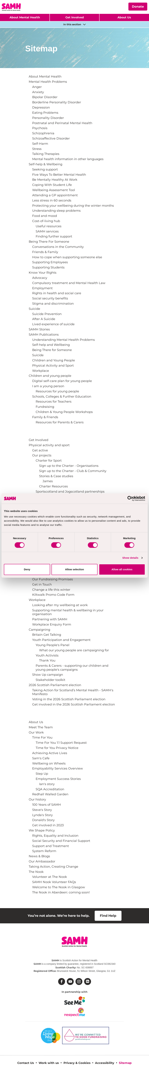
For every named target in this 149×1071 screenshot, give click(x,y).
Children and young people (50, 375)
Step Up (42, 773)
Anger (37, 87)
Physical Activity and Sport (53, 365)
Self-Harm (40, 143)
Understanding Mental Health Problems (63, 339)
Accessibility (104, 1063)
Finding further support (54, 236)
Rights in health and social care (56, 293)
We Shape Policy (42, 830)
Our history (37, 799)
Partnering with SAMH (49, 619)
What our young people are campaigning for (74, 650)
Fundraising (45, 406)
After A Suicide (43, 319)
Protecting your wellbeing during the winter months (73, 205)
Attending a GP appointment (55, 195)
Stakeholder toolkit (50, 680)
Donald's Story (43, 820)
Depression (41, 107)
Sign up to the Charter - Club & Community (72, 471)
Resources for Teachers (53, 401)
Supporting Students (48, 267)
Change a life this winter (51, 589)
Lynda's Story (42, 815)
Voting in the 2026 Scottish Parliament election (68, 699)
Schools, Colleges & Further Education (61, 396)
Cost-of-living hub (46, 221)
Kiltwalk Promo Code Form (53, 594)
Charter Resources (53, 486)
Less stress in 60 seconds (51, 200)
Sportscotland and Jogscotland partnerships (70, 491)
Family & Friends (45, 417)
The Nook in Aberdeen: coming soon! (61, 892)
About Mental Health (25, 17)
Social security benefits (50, 298)
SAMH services (47, 231)
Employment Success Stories (58, 779)
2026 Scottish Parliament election (55, 685)
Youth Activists (47, 655)
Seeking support (45, 169)
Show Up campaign (47, 674)
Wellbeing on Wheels (49, 763)
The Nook (36, 872)
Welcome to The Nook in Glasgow (58, 887)
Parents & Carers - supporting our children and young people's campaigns (72, 667)
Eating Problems (45, 112)
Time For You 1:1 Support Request (61, 742)
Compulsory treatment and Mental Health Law (68, 283)
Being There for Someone (52, 350)
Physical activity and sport (49, 445)
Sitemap (125, 1063)
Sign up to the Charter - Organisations (68, 465)
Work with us (49, 1063)
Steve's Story (42, 810)
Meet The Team (41, 727)
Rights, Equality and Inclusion (55, 835)
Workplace (40, 370)
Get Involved (74, 17)
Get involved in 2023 (48, 825)
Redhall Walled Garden (50, 794)
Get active (40, 450)
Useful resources (48, 226)
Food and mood (44, 216)
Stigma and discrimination (53, 303)
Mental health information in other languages (67, 159)
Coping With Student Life (52, 185)
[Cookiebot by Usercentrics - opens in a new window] (130, 498)
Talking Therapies (45, 154)
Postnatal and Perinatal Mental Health (62, 123)
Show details (130, 557)
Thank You (47, 660)
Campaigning (39, 629)
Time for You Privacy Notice (57, 748)
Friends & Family (45, 252)
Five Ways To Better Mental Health (59, 174)
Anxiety (38, 92)
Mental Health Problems (48, 81)
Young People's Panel (52, 645)
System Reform (44, 851)
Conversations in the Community (58, 247)
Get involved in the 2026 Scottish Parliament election (73, 704)
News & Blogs (39, 856)
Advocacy (39, 278)
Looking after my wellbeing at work (60, 605)
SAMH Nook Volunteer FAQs (54, 882)
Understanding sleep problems (56, 210)
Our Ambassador (42, 861)
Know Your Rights (42, 272)
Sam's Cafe (40, 758)
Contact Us (25, 1063)
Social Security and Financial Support (61, 841)
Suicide (34, 308)
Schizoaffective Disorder (51, 138)
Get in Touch (42, 584)
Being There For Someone (49, 241)
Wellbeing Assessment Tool (53, 190)
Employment (42, 288)
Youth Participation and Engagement (61, 640)
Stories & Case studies (56, 476)
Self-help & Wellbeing (45, 164)
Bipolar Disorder (44, 97)
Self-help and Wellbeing (51, 344)
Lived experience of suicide (53, 324)
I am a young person (48, 386)
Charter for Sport (49, 460)
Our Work (36, 732)
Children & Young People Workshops (64, 412)
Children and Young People (53, 360)
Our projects (41, 455)
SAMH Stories (39, 329)
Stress (37, 149)
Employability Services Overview (57, 768)
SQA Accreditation (50, 789)
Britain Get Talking (46, 634)
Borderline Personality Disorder (56, 102)
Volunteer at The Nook (49, 877)
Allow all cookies (121, 569)
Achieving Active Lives (49, 753)
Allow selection (74, 569)
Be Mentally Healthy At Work (54, 179)
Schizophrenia (43, 133)
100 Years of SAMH (46, 804)
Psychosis (39, 128)
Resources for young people (57, 391)
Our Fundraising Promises (52, 579)
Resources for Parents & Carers (60, 422)
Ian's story (47, 784)
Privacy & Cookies (77, 1063)
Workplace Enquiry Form (51, 624)
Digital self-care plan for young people (62, 381)
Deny (27, 569)
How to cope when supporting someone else (67, 257)
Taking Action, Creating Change (53, 866)
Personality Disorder (48, 118)
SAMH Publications (44, 334)
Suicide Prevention (47, 314)
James (48, 481)
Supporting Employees (50, 262)
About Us (36, 722)
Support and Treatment (50, 846)
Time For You (42, 737)
